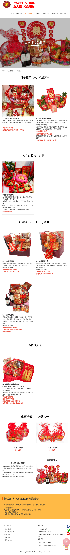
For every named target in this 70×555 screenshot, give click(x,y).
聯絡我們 (63, 13)
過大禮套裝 (28, 13)
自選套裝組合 (9, 540)
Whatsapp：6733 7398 (45, 542)
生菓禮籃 (7, 534)
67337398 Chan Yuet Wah (46, 532)
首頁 (12, 13)
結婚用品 (38, 13)
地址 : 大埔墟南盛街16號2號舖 (47, 545)
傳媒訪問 (55, 13)
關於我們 (19, 13)
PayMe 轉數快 (43, 529)
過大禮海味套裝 (9, 532)
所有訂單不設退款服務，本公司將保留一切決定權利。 (51, 535)
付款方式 (46, 13)
